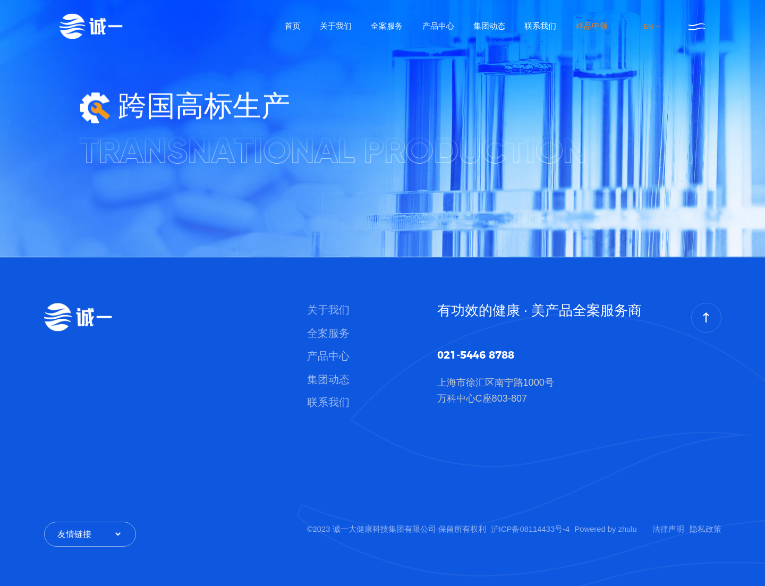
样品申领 (592, 26)
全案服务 (387, 26)
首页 (293, 26)
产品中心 (438, 26)
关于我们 (336, 26)
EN (652, 26)
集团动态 (489, 26)
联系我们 (540, 26)
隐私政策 (705, 529)
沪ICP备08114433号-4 (530, 529)
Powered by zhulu (606, 529)
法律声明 (668, 529)
